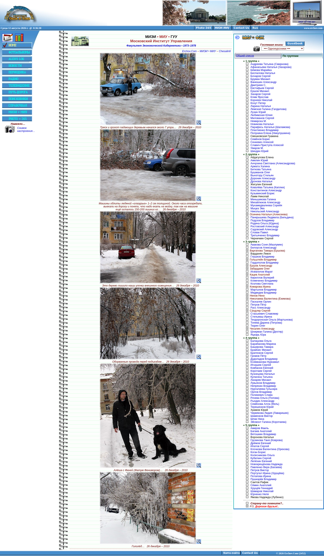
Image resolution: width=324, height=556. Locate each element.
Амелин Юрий (259, 160)
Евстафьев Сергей (262, 88)
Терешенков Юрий (262, 406)
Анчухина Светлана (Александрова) (272, 163)
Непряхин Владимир (263, 385)
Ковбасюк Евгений (261, 367)
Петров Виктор (259, 470)
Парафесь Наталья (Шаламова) (270, 127)
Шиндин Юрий (259, 151)
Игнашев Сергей (260, 364)
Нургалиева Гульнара (263, 388)
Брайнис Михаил (260, 349)
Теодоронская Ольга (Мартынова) (271, 319)
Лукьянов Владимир (262, 382)
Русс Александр (260, 307)
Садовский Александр (264, 229)
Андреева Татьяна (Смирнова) (269, 64)
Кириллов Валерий (262, 277)
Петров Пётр (258, 304)
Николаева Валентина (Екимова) (267, 298)
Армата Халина (260, 166)
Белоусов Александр (263, 247)
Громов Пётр (258, 355)
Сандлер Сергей (256, 310)
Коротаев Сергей (261, 370)
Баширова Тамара (261, 346)
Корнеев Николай (261, 100)
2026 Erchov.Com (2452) (292, 553)
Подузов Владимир (262, 220)
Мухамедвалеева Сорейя (266, 205)
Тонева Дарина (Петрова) (266, 322)
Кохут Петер (258, 103)
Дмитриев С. (258, 85)
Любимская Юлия (261, 115)
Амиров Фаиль (259, 428)
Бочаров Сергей (260, 76)
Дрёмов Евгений (260, 443)
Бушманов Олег (260, 172)
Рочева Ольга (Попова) (264, 397)
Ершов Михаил (259, 91)
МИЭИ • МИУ (208, 51)
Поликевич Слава (261, 394)
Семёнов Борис (260, 139)
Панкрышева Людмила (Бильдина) (272, 217)
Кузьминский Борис (262, 193)
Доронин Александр (262, 178)
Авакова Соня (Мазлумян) (266, 244)
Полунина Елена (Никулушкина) (270, 133)
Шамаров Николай (261, 491)
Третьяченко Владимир (264, 235)
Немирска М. (258, 121)
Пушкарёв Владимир (263, 479)
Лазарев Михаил (260, 379)
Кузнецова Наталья (262, 373)
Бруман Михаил (260, 79)
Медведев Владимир (263, 292)
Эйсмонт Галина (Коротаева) (268, 421)
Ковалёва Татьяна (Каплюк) (267, 187)
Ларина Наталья (260, 106)
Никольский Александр (264, 211)
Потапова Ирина (260, 476)
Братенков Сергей (261, 352)
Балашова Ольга (261, 340)
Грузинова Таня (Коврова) (266, 440)
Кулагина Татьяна (261, 376)
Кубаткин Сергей (260, 458)
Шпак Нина (257, 418)
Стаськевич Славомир (264, 313)
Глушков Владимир (262, 256)
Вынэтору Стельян (262, 175)
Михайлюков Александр (265, 202)
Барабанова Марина (263, 343)
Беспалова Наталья (262, 73)
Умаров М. (257, 148)
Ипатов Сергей (259, 446)
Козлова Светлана (261, 283)
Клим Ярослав (259, 97)
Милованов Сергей (262, 118)
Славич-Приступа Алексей (267, 145)
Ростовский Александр (264, 226)
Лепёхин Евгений (261, 461)
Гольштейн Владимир (260, 259)
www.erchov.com (313, 28)
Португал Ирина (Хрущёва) (267, 473)
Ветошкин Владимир (263, 434)
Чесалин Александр (258, 328)
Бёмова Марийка (261, 70)
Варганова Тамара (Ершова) (264, 250)
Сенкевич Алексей (261, 142)
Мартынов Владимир (263, 289)
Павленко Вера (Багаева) (266, 467)
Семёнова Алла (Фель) (264, 403)
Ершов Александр (257, 265)
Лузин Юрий (258, 112)
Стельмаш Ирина (261, 316)
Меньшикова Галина (263, 199)
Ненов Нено (254, 295)
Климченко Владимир (264, 280)
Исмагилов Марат (261, 271)
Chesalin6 (225, 51)
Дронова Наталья (261, 181)
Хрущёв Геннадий (261, 488)
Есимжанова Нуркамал (264, 361)
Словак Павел (259, 232)
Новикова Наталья (262, 124)
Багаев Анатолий (261, 431)
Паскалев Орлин (260, 301)
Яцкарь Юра (258, 334)
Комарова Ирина (257, 286)
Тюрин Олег (257, 325)
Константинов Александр (266, 190)
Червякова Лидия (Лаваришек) (269, 412)
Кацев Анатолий (256, 274)
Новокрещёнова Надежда (266, 464)
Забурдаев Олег (256, 268)
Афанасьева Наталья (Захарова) (270, 67)
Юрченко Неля (259, 494)
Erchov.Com (189, 51)
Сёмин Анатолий (260, 485)
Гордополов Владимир (264, 262)
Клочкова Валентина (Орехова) (270, 449)
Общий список (245, 55)
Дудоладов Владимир (264, 358)
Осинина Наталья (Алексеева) (265, 214)
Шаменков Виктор (261, 415)
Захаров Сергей (260, 94)
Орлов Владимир (261, 391)
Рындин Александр (262, 400)
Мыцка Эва (257, 208)
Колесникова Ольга (262, 455)
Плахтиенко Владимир (264, 130)
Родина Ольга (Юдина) (264, 223)
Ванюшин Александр (263, 82)
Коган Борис (258, 452)
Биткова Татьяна (260, 169)
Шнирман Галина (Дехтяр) (266, 331)
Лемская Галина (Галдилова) (268, 109)
